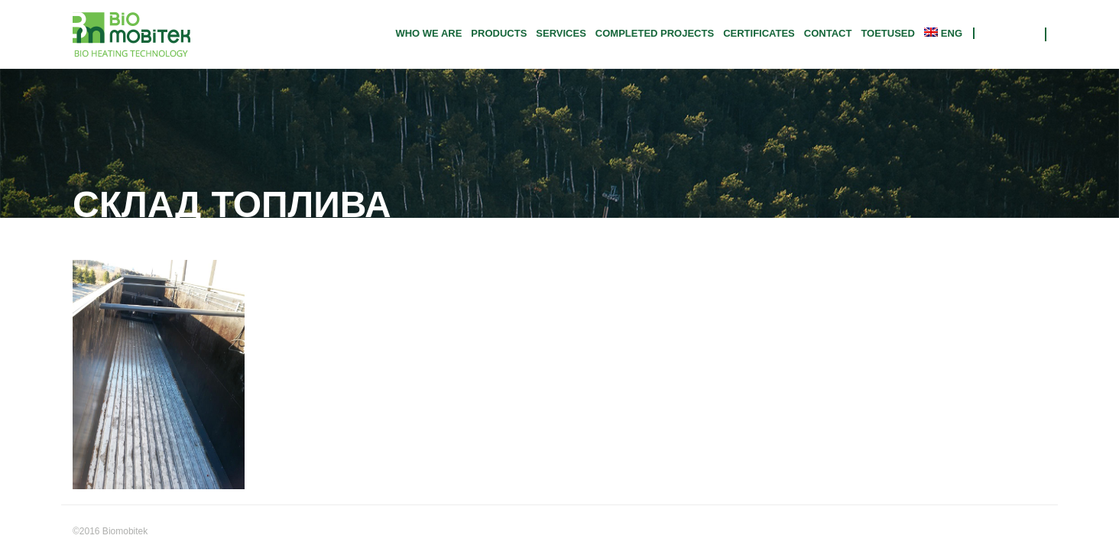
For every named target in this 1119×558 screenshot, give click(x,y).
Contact (828, 33)
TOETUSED (888, 33)
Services (561, 33)
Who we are (428, 33)
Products (499, 33)
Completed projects (654, 33)
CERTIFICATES (759, 33)
